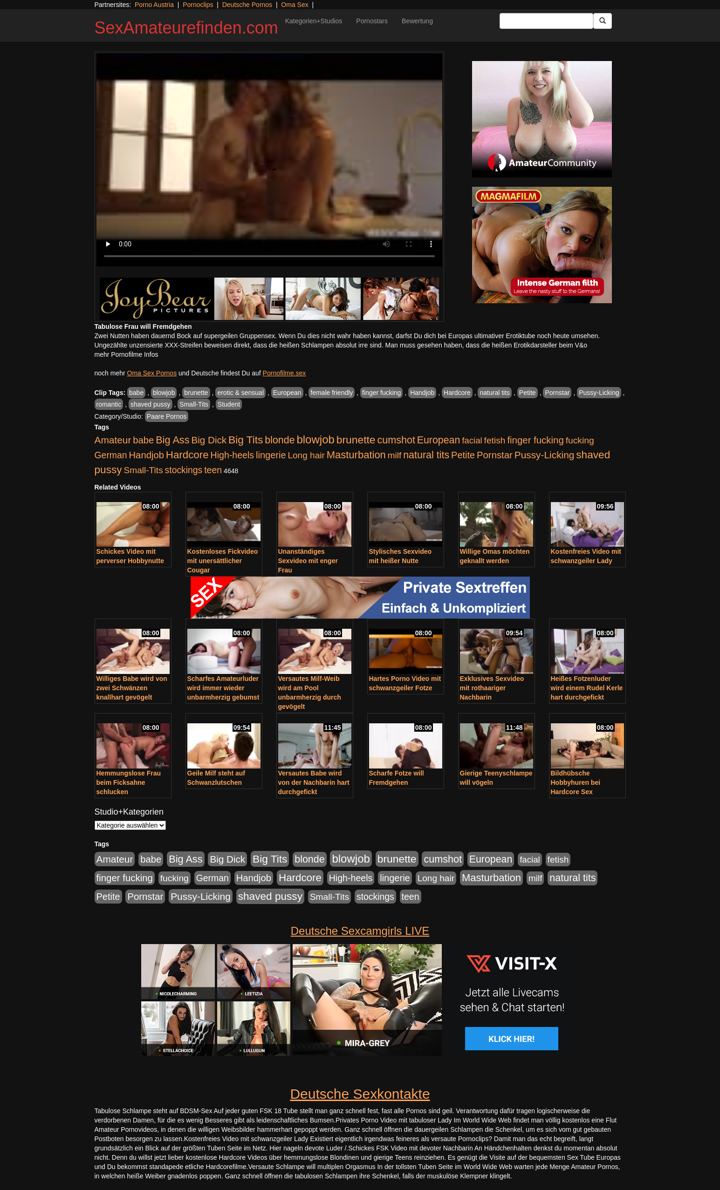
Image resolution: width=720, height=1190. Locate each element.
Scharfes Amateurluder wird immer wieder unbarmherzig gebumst (223, 688)
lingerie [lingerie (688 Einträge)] (271, 455)
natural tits (495, 392)
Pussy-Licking (599, 392)
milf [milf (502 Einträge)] (395, 455)
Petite (527, 392)
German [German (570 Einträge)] (111, 455)
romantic (109, 404)
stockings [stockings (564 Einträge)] (184, 470)
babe (136, 392)
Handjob (422, 392)
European (287, 392)
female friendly (331, 392)
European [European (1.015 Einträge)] (438, 440)
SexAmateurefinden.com (186, 27)
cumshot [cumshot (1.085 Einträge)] (396, 440)
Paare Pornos (167, 416)
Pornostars (372, 21)
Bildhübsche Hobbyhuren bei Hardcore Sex (576, 782)
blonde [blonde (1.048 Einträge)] (280, 440)
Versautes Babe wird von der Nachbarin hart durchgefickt (314, 782)
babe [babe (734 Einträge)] (143, 440)
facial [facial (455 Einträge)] (472, 440)
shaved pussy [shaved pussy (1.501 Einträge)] (270, 896)
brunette (196, 392)
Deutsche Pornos (247, 4)
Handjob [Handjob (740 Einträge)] (146, 455)
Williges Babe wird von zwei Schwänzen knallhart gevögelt (131, 688)
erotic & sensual (240, 392)
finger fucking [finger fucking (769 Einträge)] (535, 440)
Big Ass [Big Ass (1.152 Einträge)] (172, 440)
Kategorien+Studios (314, 21)
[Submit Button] (602, 21)
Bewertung (417, 21)
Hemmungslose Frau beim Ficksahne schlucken (128, 782)
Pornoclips (198, 4)
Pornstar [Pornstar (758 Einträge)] (495, 455)
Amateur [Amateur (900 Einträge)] (113, 440)
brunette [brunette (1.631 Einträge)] (356, 440)
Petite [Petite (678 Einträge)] (463, 455)
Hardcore (457, 392)
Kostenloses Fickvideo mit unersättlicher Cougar (222, 561)
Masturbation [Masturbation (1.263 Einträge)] (356, 455)
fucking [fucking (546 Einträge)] (580, 440)
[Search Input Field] (546, 21)
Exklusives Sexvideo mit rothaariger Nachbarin (492, 688)
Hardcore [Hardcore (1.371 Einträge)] (187, 455)
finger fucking (381, 392)
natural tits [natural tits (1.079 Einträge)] (426, 455)
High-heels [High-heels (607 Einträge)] (232, 455)
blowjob (164, 392)
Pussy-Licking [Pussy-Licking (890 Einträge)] (544, 454)
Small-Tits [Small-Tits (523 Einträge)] (143, 470)
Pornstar (557, 392)
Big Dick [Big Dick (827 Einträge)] (208, 440)
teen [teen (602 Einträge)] (213, 470)
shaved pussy (150, 404)
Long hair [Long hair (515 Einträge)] (306, 455)
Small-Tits (193, 404)
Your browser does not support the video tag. (269, 160)
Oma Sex (294, 4)
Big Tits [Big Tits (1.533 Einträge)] (245, 440)
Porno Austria (154, 4)
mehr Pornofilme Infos (126, 354)
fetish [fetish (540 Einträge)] (495, 440)
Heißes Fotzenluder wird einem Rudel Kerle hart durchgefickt (587, 688)
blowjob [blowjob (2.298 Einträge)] (315, 439)
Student (229, 404)
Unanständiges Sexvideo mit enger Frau (308, 561)
